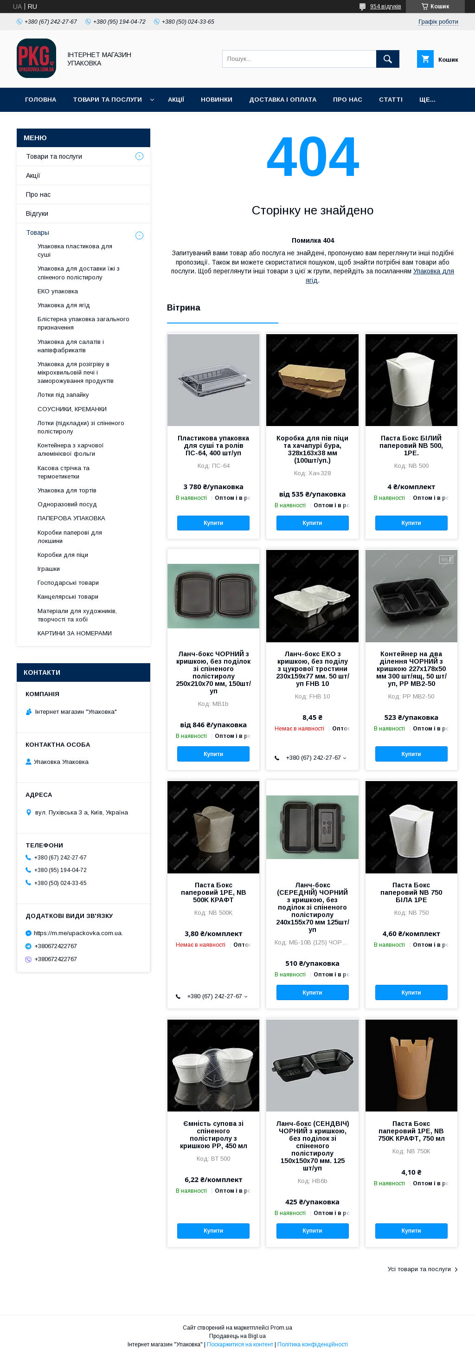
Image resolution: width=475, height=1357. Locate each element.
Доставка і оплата (282, 99)
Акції (176, 99)
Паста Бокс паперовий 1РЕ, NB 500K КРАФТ (213, 892)
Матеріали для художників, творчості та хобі (77, 615)
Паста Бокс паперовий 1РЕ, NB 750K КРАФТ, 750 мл (411, 1131)
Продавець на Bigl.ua (237, 1336)
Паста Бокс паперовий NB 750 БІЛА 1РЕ (411, 892)
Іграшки (49, 568)
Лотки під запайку (63, 394)
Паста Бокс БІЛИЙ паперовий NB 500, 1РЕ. (411, 445)
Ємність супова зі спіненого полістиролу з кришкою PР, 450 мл (213, 1135)
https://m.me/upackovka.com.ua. (78, 933)
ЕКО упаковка (58, 291)
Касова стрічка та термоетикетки (64, 472)
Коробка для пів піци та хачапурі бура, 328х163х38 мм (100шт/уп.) (312, 449)
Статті (391, 99)
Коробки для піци (63, 554)
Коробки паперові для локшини (70, 536)
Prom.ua (281, 1328)
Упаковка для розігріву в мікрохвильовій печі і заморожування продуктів (76, 372)
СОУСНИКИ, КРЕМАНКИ (72, 409)
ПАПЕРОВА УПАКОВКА (71, 518)
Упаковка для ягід (64, 305)
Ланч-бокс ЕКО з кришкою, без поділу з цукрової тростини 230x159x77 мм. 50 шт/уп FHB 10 (312, 668)
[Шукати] (387, 59)
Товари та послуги (107, 99)
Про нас (347, 99)
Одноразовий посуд (67, 504)
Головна (40, 99)
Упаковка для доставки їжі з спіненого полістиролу (79, 272)
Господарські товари (68, 582)
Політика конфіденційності (312, 1344)
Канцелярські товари (68, 596)
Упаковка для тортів (67, 490)
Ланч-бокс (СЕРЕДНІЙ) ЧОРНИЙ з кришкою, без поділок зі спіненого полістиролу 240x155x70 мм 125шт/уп (312, 907)
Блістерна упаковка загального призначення (83, 323)
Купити (213, 523)
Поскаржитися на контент (240, 1344)
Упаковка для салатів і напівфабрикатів (71, 346)
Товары (37, 232)
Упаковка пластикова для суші (75, 250)
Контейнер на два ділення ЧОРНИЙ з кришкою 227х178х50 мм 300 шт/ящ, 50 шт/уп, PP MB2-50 (411, 668)
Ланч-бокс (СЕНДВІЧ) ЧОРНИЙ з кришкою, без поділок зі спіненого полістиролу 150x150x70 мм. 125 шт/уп (312, 1146)
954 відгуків (385, 6)
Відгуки (37, 213)
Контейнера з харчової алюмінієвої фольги (71, 449)
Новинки (216, 99)
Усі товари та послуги (419, 1269)
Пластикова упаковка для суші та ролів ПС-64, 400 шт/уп (213, 445)
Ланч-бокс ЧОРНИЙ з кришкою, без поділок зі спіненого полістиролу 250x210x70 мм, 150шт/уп (213, 672)
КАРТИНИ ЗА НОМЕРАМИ (75, 633)
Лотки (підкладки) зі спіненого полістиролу (81, 427)
